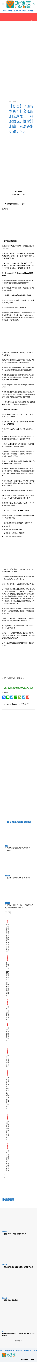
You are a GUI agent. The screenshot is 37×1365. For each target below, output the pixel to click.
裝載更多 (18, 1341)
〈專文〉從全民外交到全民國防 (7, 1060)
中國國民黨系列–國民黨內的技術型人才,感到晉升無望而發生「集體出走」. (7, 1094)
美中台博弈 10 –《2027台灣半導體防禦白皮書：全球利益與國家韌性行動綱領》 (7, 979)
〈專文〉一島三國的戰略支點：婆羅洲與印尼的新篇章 (7, 1161)
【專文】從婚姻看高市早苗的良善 (17, 878)
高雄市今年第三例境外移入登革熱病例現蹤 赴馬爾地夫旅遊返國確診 (7, 938)
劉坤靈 (20, 192)
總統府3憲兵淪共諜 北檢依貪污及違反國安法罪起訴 (18, 1334)
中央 (3, 1331)
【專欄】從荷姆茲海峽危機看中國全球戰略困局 (7, 1130)
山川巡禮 (4, 1265)
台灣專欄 (7, 903)
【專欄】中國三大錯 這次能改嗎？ (14, 1234)
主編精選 (7, 875)
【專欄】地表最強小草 (10, 1300)
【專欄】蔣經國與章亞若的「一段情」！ (7, 1036)
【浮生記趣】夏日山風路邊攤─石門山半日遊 (17, 1267)
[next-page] (9, 913)
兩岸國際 (7, 1073)
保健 (7, 921)
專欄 (6, 845)
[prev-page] (6, 913)
